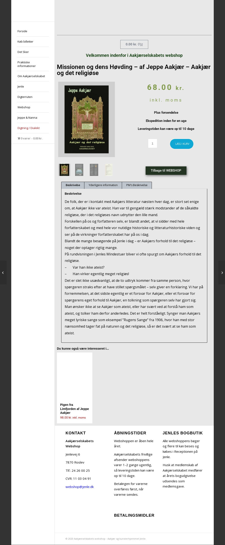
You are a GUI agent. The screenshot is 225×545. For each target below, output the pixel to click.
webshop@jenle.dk (80, 487)
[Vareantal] (152, 143)
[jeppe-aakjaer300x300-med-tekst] (33, 10)
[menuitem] (33, 31)
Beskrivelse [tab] (73, 185)
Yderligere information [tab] (103, 185)
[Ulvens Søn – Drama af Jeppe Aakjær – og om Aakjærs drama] (3, 272)
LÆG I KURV (182, 144)
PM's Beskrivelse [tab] (137, 185)
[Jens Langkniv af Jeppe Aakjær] (221, 272)
